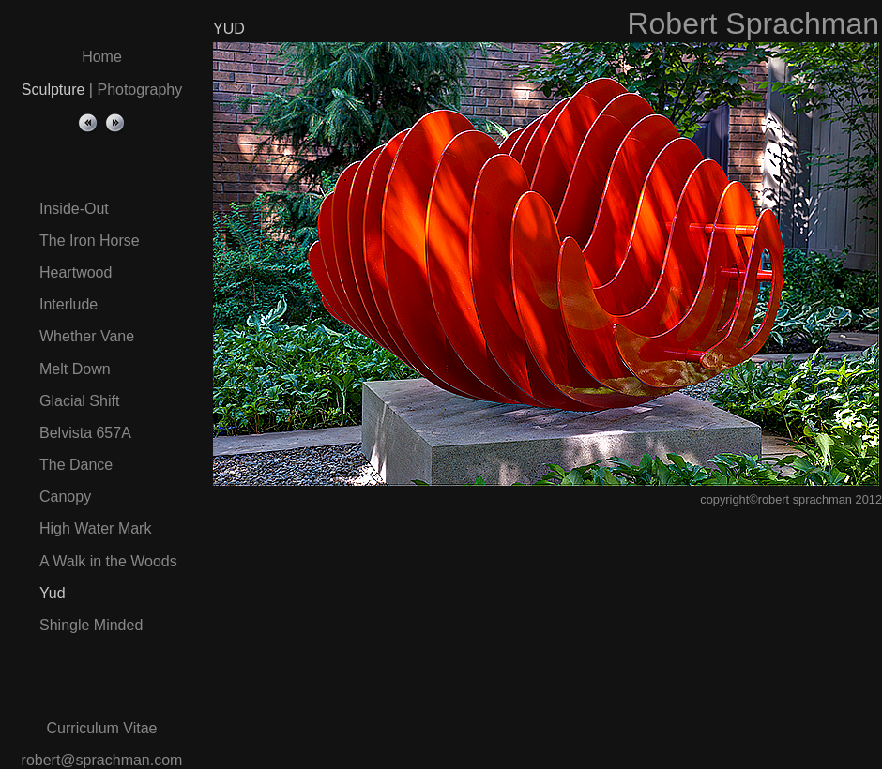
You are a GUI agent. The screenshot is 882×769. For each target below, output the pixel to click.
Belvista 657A (85, 433)
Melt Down (75, 369)
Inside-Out (74, 209)
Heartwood (75, 272)
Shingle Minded (91, 625)
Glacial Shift (79, 401)
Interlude (68, 304)
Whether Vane (86, 336)
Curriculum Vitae (102, 728)
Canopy (65, 497)
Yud (52, 593)
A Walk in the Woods (108, 561)
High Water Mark (95, 528)
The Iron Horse (89, 241)
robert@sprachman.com (102, 760)
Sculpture (53, 90)
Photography (139, 90)
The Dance (76, 465)
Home (102, 57)
